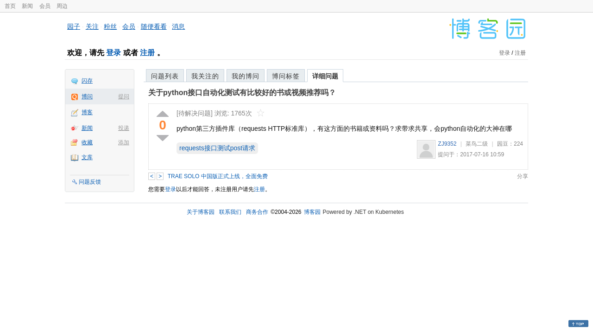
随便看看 (154, 26)
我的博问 (245, 76)
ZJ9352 (447, 144)
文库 (87, 157)
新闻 (27, 6)
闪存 (87, 80)
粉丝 (110, 26)
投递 (123, 128)
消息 (178, 26)
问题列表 (165, 76)
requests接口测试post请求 (217, 148)
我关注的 (205, 76)
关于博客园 (200, 212)
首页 (10, 6)
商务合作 (257, 212)
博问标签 (286, 76)
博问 (87, 96)
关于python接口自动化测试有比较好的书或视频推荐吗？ (242, 92)
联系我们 (230, 212)
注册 (147, 53)
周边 (62, 6)
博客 (87, 112)
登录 (113, 53)
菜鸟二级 (477, 144)
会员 (44, 6)
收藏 (87, 142)
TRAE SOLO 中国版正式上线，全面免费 (218, 176)
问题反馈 (90, 182)
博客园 (312, 212)
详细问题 (325, 76)
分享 (522, 176)
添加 (123, 142)
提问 (123, 96)
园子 (73, 26)
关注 (92, 26)
